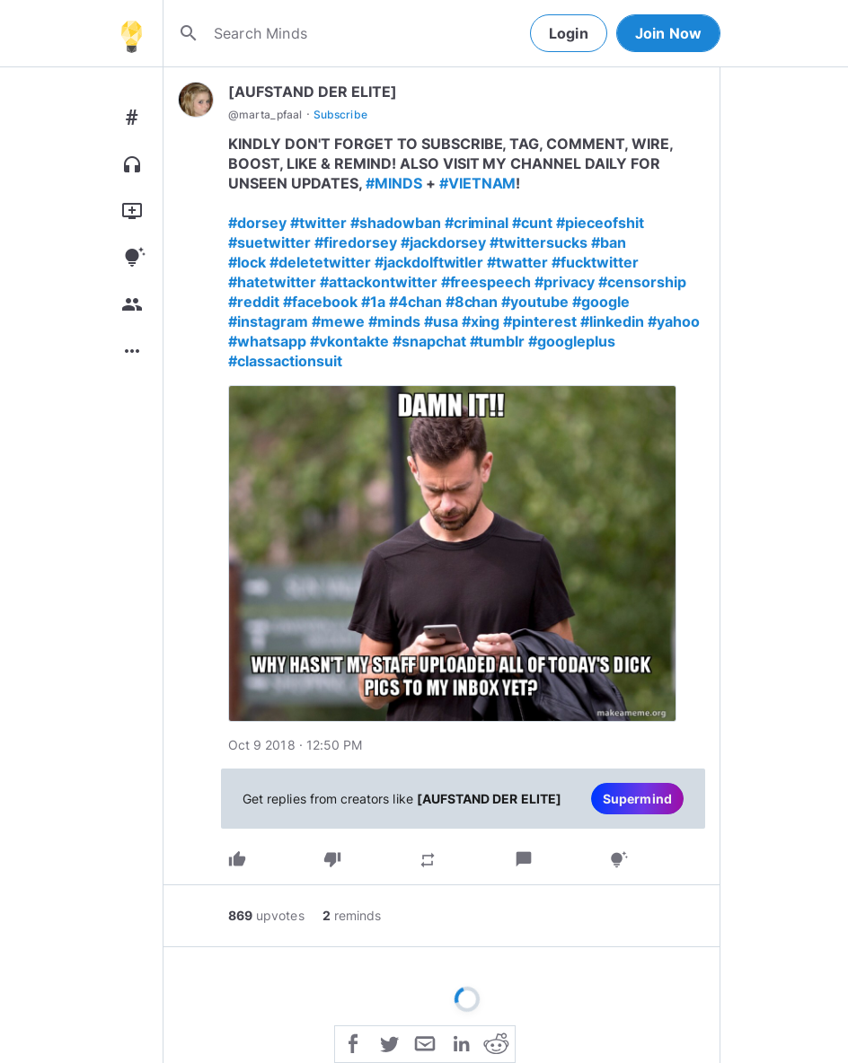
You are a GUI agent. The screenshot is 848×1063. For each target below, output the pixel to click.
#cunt (532, 223)
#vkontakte (349, 341)
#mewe (338, 321)
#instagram (268, 321)
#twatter (517, 262)
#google (601, 302)
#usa (441, 321)
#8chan (472, 302)
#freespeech (486, 282)
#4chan (415, 302)
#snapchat (429, 341)
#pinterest (540, 321)
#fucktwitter (595, 262)
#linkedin (612, 321)
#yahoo (674, 321)
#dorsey (257, 223)
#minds (394, 321)
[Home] (131, 33)
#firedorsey (355, 242)
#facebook (320, 302)
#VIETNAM (478, 183)
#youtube (535, 302)
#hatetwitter (272, 282)
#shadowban (395, 223)
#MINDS (394, 183)
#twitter (318, 223)
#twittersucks (538, 242)
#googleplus (571, 341)
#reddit (253, 302)
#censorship (642, 282)
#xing (481, 321)
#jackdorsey (444, 242)
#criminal (477, 223)
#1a (373, 302)
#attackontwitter (378, 282)
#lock (247, 262)
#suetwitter (269, 242)
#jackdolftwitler (429, 262)
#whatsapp (267, 341)
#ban (608, 242)
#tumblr (498, 341)
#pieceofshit (600, 223)
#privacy (564, 282)
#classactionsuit (285, 361)
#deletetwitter (320, 262)
